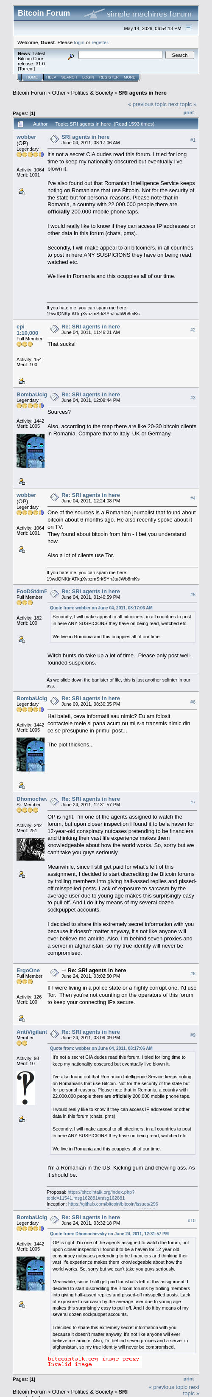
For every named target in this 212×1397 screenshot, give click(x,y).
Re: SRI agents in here (90, 326)
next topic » (182, 104)
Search (69, 77)
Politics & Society (92, 93)
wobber (26, 137)
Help (51, 77)
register (100, 42)
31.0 (40, 63)
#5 (192, 595)
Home (32, 77)
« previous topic (147, 104)
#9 (192, 1035)
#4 (192, 498)
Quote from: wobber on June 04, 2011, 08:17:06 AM (101, 608)
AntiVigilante (33, 1032)
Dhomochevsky (37, 799)
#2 (192, 329)
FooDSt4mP (32, 591)
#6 (192, 701)
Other (59, 93)
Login (88, 77)
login (79, 42)
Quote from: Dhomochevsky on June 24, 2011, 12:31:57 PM (109, 1233)
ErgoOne (28, 970)
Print (189, 112)
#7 (192, 802)
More (129, 77)
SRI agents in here (142, 93)
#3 (192, 397)
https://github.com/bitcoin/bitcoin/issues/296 (113, 1203)
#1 (192, 140)
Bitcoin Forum (30, 93)
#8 (192, 973)
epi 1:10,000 (27, 329)
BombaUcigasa (36, 394)
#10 (191, 1220)
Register (109, 77)
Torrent (26, 68)
